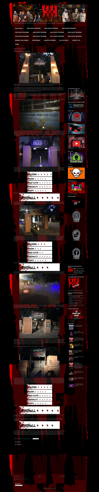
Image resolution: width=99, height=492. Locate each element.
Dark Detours (19, 28)
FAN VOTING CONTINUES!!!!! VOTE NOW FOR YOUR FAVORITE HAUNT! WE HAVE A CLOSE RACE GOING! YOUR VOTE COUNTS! (76, 365)
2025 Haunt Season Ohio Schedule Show (76, 297)
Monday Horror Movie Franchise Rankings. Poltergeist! (78, 351)
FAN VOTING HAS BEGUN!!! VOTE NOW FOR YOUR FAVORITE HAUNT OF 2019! (79, 339)
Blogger (54, 488)
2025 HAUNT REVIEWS (51, 28)
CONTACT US (76, 40)
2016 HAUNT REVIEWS (75, 36)
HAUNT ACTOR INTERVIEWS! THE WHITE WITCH (79, 332)
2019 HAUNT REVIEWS (22, 36)
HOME (17, 44)
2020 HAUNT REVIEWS (75, 32)
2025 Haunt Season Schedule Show (75, 300)
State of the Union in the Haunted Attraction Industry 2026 (79, 378)
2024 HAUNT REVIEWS (69, 28)
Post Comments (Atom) (23, 478)
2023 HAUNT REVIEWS (22, 32)
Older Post (62, 476)
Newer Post (17, 476)
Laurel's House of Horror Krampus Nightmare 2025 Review (78, 372)
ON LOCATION (63, 40)
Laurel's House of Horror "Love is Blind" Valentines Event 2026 (78, 384)
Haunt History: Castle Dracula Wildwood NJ (78, 326)
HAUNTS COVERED (50, 40)
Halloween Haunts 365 (79, 268)
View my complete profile (72, 274)
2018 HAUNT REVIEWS (39, 36)
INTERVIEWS (36, 40)
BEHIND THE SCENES (21, 40)
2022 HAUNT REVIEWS (39, 32)
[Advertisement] (76, 68)
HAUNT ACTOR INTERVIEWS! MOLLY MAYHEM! (78, 345)
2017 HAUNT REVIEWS (57, 36)
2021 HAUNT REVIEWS (57, 32)
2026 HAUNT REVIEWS (34, 28)
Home (39, 476)
